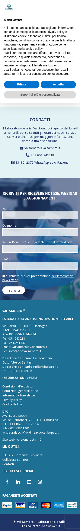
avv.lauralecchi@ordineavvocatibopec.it (30, 432)
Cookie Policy (12, 404)
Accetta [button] (58, 84)
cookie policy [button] (34, 48)
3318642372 (25, 162)
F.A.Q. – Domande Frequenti (22, 455)
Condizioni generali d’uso (20, 391)
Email (6, 259)
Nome (6, 209)
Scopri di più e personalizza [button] (40, 94)
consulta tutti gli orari (35, 133)
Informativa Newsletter (19, 395)
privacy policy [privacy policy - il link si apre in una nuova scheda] (55, 32)
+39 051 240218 (42, 155)
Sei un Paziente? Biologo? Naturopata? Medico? (37, 242)
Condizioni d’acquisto (17, 386)
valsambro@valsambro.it (42, 148)
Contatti (8, 464)
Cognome (9, 225)
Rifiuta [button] (21, 84)
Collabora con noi (15, 460)
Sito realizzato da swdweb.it (40, 526)
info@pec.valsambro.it (25, 351)
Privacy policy (12, 400)
